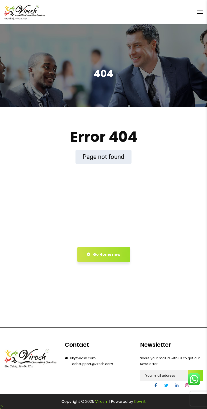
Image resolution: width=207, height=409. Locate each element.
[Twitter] (166, 386)
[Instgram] (187, 386)
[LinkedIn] (176, 386)
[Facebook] (155, 386)
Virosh (101, 401)
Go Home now (104, 254)
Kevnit (140, 401)
